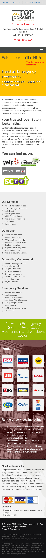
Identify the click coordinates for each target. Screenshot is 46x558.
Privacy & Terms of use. (11, 529)
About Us (16, 3)
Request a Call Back (32, 3)
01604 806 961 (23, 40)
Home (5, 3)
